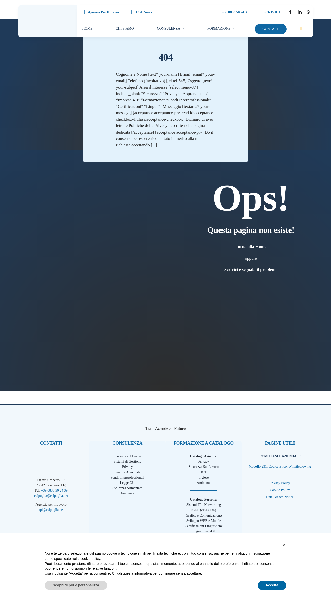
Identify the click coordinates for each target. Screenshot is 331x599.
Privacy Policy (280, 483)
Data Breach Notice (280, 497)
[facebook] (290, 12)
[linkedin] (300, 12)
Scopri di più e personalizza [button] (76, 585)
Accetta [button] (272, 585)
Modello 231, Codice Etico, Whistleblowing (280, 466)
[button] (284, 545)
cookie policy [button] (90, 559)
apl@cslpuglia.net (51, 510)
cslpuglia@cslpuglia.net (51, 496)
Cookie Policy (280, 490)
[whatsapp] (308, 12)
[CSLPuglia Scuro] (47, 15)
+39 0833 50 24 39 (54, 490)
